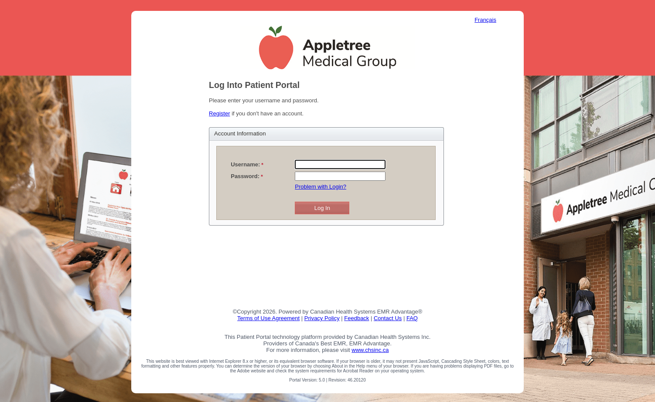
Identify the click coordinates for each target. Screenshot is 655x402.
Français (485, 20)
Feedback (356, 318)
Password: (245, 176)
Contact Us (388, 318)
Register (219, 113)
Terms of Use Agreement (268, 318)
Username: (245, 164)
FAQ (412, 318)
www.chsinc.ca (370, 350)
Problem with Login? (320, 186)
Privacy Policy (322, 318)
